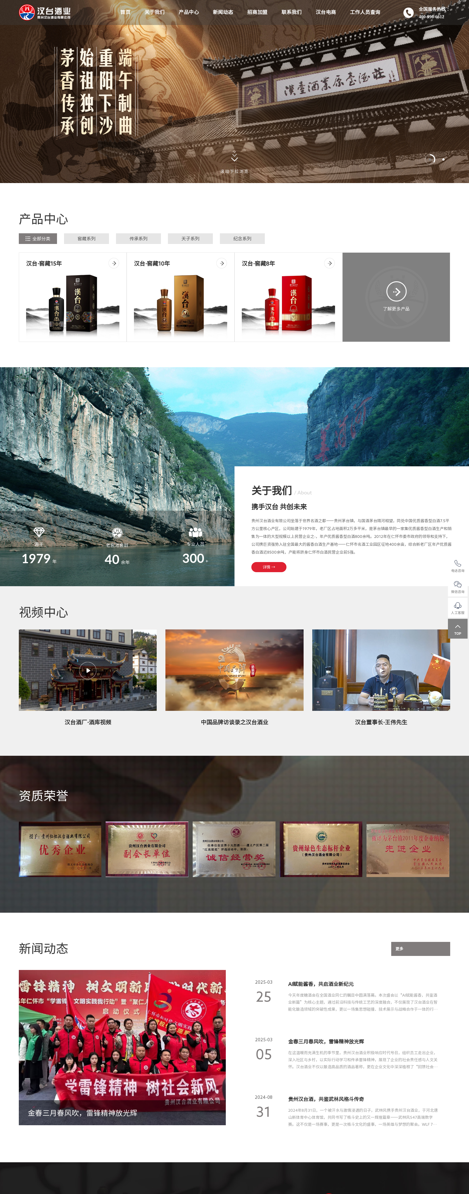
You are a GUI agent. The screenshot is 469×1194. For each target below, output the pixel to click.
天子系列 (190, 238)
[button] (430, 159)
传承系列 (138, 238)
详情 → (269, 567)
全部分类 (38, 238)
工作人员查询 (365, 12)
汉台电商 (326, 12)
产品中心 (189, 12)
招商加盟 (257, 12)
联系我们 (291, 12)
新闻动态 (223, 12)
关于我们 (154, 12)
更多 (399, 949)
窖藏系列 (86, 238)
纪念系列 (242, 238)
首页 (125, 12)
